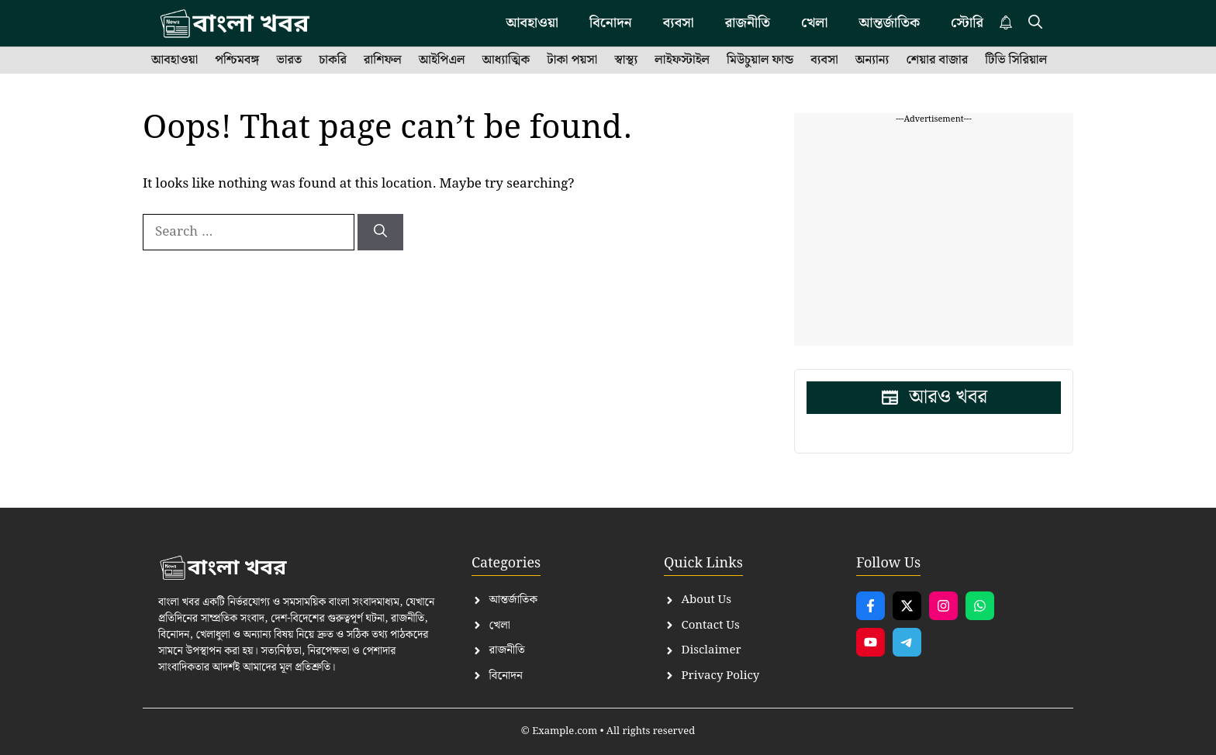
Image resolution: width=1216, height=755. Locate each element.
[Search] (380, 232)
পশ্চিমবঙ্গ (237, 60)
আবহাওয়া (174, 60)
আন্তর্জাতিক (889, 23)
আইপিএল (442, 60)
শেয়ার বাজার (937, 60)
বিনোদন (610, 23)
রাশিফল (383, 60)
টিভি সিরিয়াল (1016, 60)
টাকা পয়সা (572, 60)
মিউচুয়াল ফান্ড (760, 60)
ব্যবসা (678, 23)
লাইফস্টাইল (682, 60)
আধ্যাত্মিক (506, 60)
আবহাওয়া (532, 23)
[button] (1035, 23)
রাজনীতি (747, 23)
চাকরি (333, 60)
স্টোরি (967, 23)
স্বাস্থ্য (625, 60)
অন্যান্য (872, 60)
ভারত (289, 60)
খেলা (814, 23)
